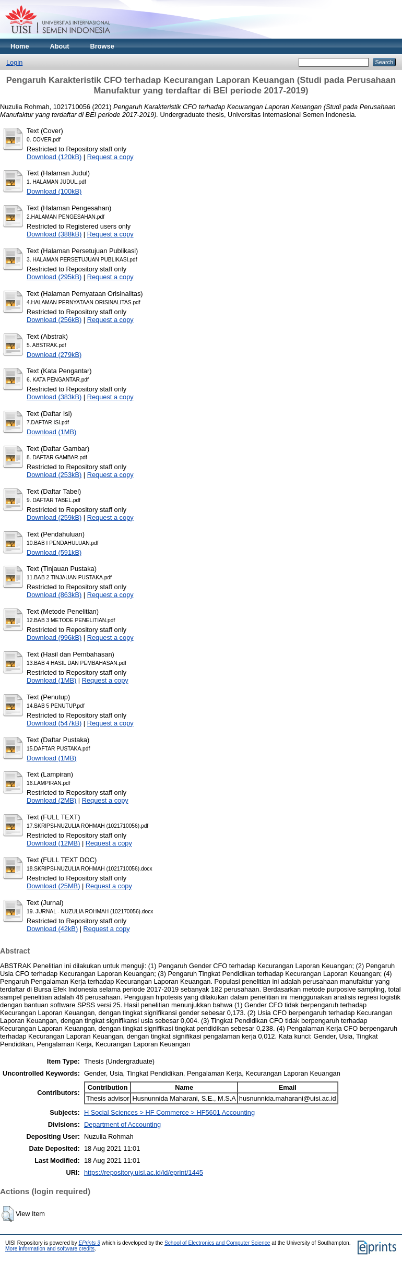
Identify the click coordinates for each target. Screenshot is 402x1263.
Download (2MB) (51, 800)
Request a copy (110, 157)
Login (14, 62)
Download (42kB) (52, 929)
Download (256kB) (54, 320)
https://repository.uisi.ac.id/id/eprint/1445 (143, 1172)
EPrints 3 (90, 1243)
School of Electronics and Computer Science (217, 1243)
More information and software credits (49, 1249)
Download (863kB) (54, 595)
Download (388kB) (54, 234)
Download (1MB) (51, 432)
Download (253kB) (54, 475)
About (59, 46)
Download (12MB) (53, 843)
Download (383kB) (54, 397)
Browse (102, 46)
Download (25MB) (53, 886)
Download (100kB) (54, 191)
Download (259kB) (54, 517)
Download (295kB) (54, 277)
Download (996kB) (54, 637)
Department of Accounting (122, 1124)
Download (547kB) (54, 723)
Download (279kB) (54, 355)
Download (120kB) (54, 157)
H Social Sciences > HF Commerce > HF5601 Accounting (169, 1112)
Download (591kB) (54, 552)
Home (19, 46)
